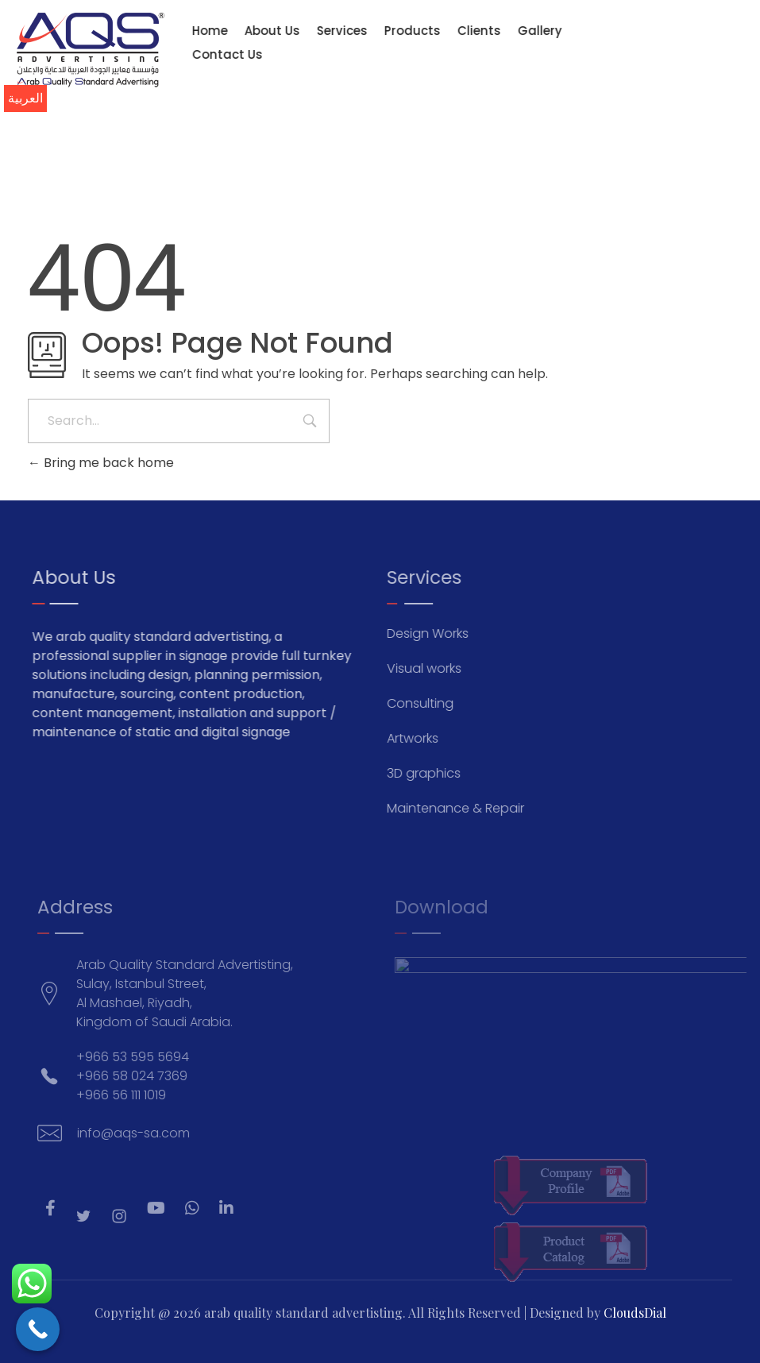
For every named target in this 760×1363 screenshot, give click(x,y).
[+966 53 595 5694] (641, 58)
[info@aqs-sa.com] (623, 58)
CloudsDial (635, 1312)
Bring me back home (101, 463)
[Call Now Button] (38, 1329)
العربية (25, 98)
